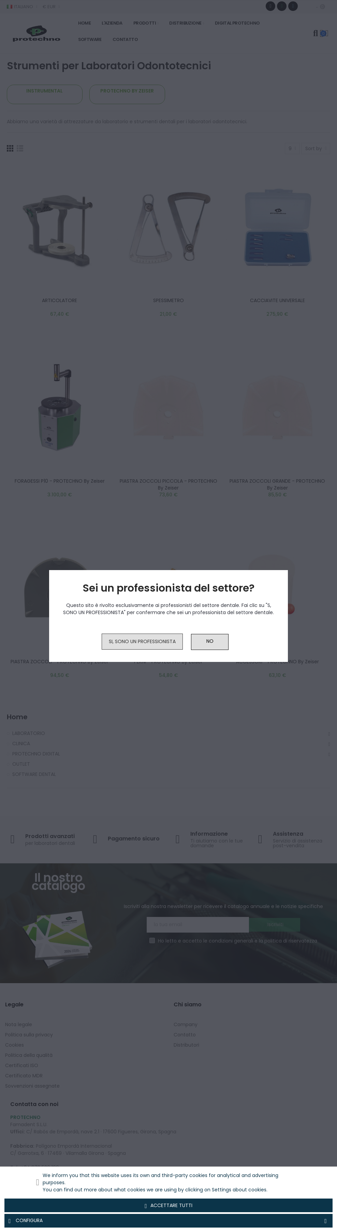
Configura (168, 1220)
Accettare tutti (168, 1205)
